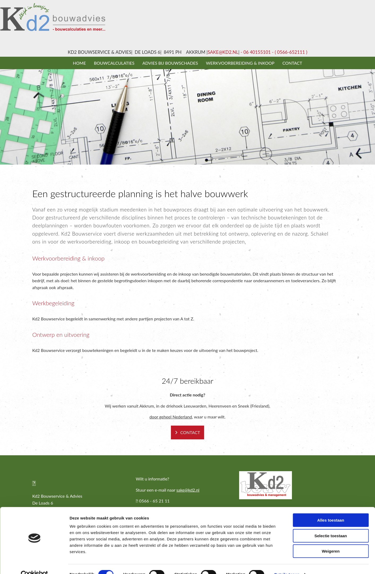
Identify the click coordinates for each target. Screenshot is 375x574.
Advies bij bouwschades (170, 62)
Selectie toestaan (330, 525)
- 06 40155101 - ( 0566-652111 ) (273, 52)
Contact (292, 62)
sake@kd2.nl (223, 52)
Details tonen (286, 563)
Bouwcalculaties (114, 62)
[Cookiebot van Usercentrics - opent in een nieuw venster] (34, 564)
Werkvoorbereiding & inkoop (240, 62)
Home (79, 62)
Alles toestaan (330, 509)
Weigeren (330, 540)
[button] (187, 432)
